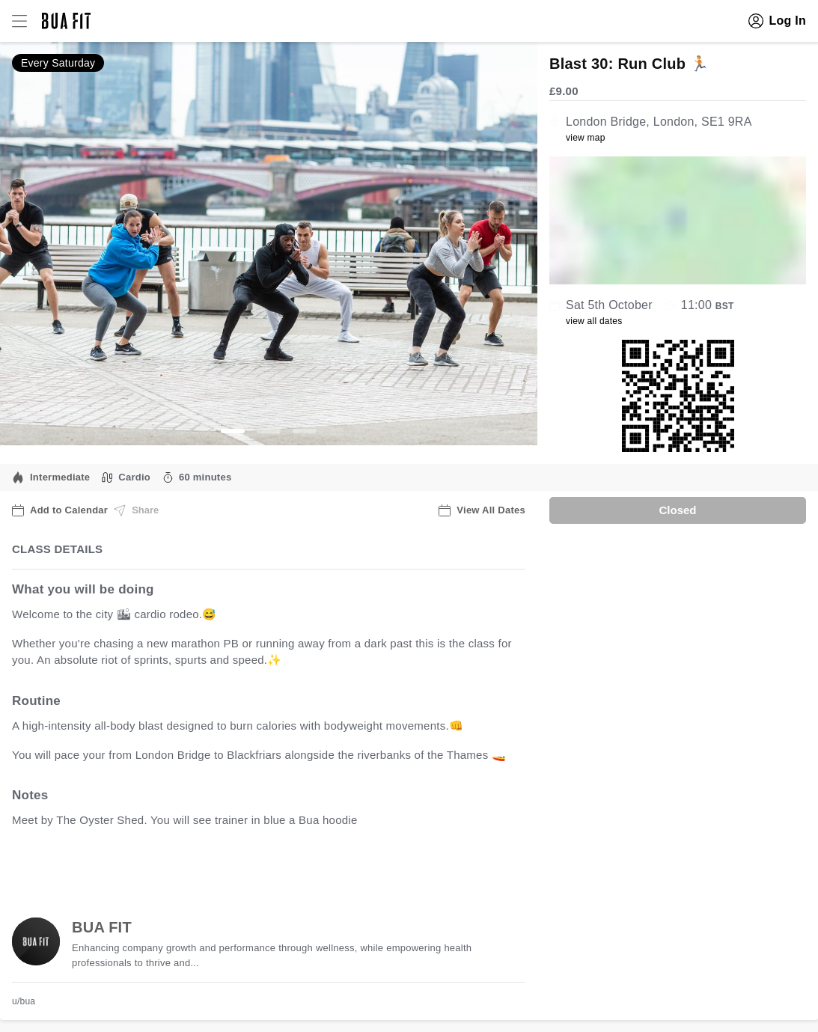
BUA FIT (102, 927)
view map (585, 137)
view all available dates (315, 867)
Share (136, 510)
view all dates (594, 321)
